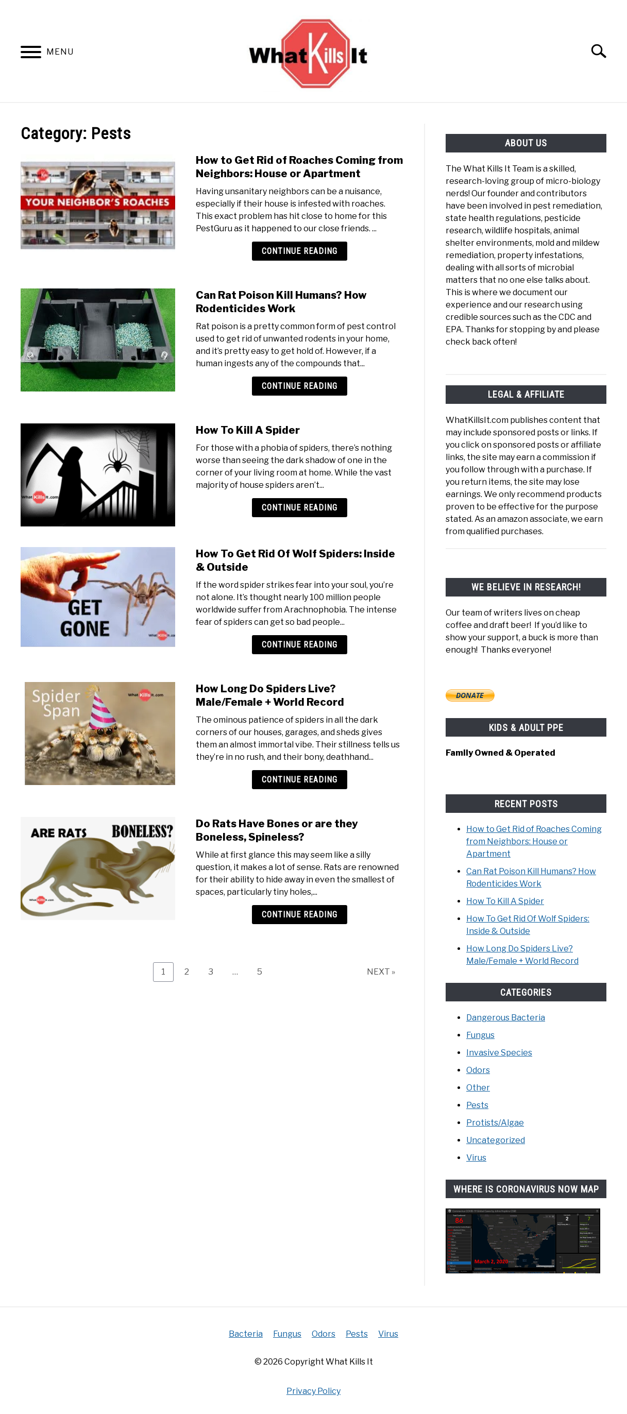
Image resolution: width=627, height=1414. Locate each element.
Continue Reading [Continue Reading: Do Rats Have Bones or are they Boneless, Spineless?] (299, 914)
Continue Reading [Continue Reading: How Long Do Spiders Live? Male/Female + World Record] (299, 780)
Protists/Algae (495, 1122)
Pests (477, 1105)
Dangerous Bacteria (505, 1017)
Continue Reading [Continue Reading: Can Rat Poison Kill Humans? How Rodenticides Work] (299, 386)
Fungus (480, 1035)
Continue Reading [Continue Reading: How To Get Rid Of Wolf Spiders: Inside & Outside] (299, 645)
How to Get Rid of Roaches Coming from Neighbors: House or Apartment (534, 841)
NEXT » (381, 972)
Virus (476, 1157)
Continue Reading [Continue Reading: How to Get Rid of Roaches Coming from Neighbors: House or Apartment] (299, 251)
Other (478, 1087)
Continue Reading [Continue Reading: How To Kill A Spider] (299, 508)
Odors (478, 1070)
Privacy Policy (313, 1390)
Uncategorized (495, 1140)
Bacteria (246, 1333)
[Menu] (31, 54)
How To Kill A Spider (248, 430)
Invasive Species (499, 1052)
